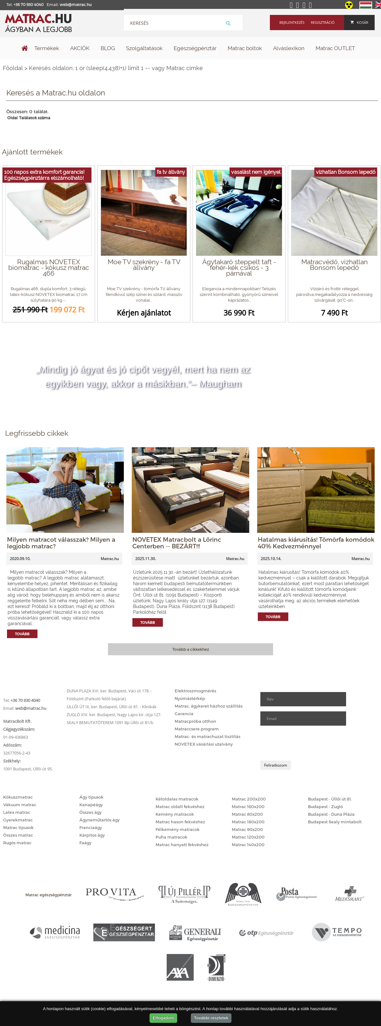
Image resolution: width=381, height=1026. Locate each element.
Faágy (85, 842)
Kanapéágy (91, 804)
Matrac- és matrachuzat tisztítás (207, 736)
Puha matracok (171, 837)
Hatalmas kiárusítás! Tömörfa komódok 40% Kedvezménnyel (316, 543)
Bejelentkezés (291, 22)
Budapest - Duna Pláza (331, 814)
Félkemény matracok (178, 829)
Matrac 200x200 (249, 798)
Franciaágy (90, 827)
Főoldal (13, 68)
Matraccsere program (197, 728)
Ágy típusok (91, 797)
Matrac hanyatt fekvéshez (182, 844)
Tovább (22, 634)
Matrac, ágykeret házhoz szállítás (209, 706)
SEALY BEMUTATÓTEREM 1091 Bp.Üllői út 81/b (110, 722)
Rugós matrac (17, 842)
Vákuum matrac (19, 804)
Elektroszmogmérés (195, 690)
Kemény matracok (175, 814)
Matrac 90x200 (247, 829)
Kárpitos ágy (92, 835)
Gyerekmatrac (18, 819)
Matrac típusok (18, 827)
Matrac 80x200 (247, 814)
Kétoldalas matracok (177, 798)
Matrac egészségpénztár (48, 894)
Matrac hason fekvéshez (180, 821)
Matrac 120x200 (248, 837)
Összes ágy (90, 812)
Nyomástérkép (190, 698)
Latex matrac (16, 812)
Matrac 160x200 (248, 806)
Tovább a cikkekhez (190, 649)
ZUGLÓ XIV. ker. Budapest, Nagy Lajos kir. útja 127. (114, 714)
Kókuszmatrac (18, 797)
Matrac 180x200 (248, 821)
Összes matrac (18, 835)
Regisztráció (323, 22)
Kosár (359, 22)
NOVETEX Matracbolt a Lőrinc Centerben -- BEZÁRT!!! (176, 543)
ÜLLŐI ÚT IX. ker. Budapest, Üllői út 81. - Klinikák (112, 706)
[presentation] (308, 743)
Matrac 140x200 (248, 844)
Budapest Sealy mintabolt (335, 821)
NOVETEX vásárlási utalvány (204, 744)
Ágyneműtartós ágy (99, 819)
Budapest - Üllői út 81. (330, 798)
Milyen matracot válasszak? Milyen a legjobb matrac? (61, 543)
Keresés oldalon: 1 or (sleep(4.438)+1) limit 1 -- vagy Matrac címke (116, 68)
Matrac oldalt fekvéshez (180, 806)
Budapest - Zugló (325, 806)
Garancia (184, 713)
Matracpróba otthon (195, 721)
